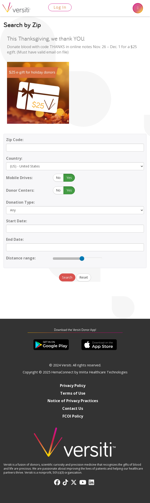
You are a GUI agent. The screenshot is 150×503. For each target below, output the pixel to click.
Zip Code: (14, 139)
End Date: (15, 239)
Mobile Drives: (19, 177)
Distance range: (21, 258)
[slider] (82, 258)
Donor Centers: (20, 190)
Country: (14, 158)
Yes (69, 177)
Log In (60, 7)
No (58, 177)
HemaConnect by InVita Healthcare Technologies (89, 372)
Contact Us (72, 408)
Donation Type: (20, 202)
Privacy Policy (72, 385)
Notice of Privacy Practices (73, 400)
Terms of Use (72, 393)
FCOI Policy (72, 416)
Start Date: (16, 220)
